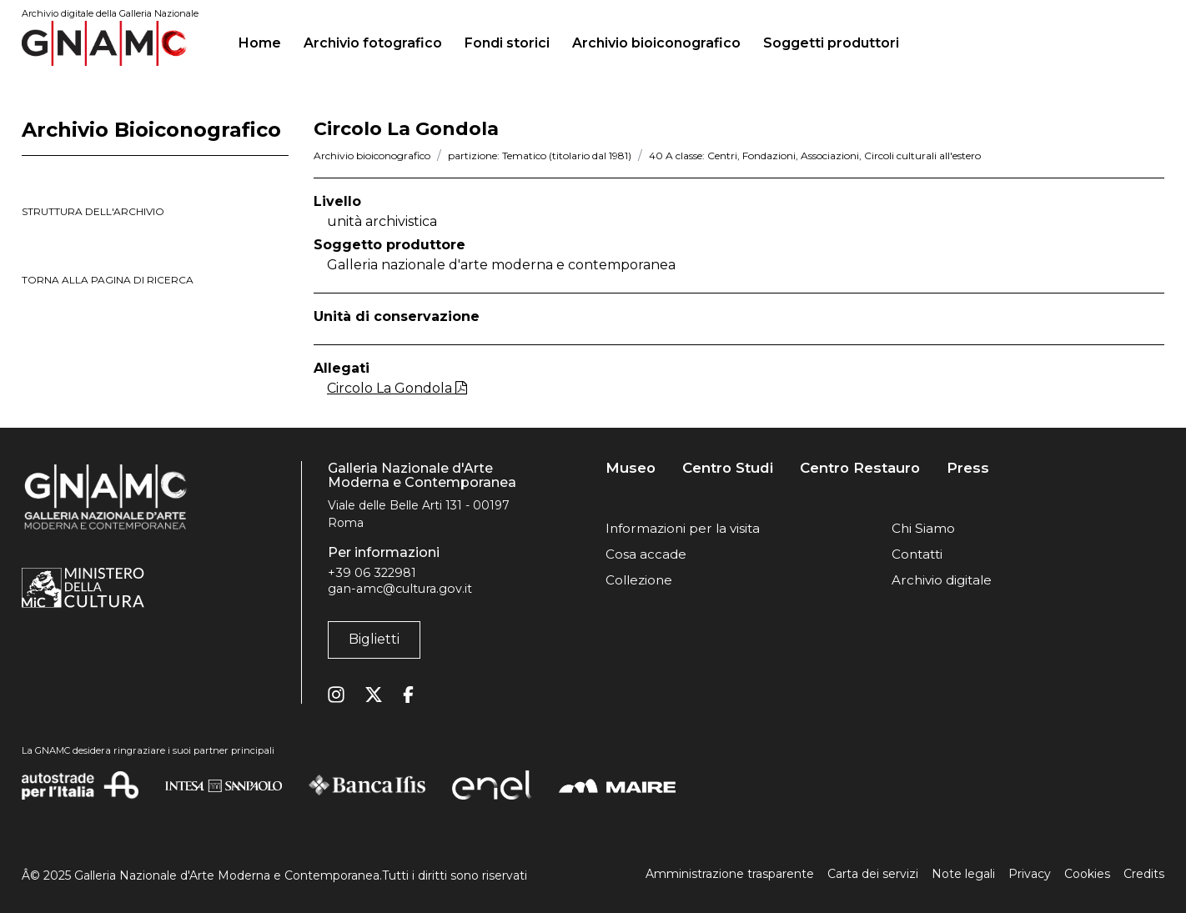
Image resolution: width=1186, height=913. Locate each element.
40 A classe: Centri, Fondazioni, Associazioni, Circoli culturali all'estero (815, 155)
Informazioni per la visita (683, 528)
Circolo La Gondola (397, 388)
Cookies (1087, 873)
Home (266, 41)
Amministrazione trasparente (730, 873)
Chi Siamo (923, 528)
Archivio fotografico (373, 43)
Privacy (1029, 873)
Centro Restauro (860, 468)
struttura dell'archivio (93, 211)
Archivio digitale (942, 580)
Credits (1143, 873)
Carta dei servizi (872, 873)
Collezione (639, 580)
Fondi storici (507, 43)
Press (968, 468)
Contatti (917, 554)
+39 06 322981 (372, 572)
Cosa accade (646, 554)
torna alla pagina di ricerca (107, 279)
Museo (631, 468)
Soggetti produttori (831, 43)
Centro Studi (727, 468)
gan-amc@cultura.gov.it (400, 588)
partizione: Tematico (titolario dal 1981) (539, 155)
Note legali (963, 873)
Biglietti (374, 639)
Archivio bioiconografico (656, 43)
